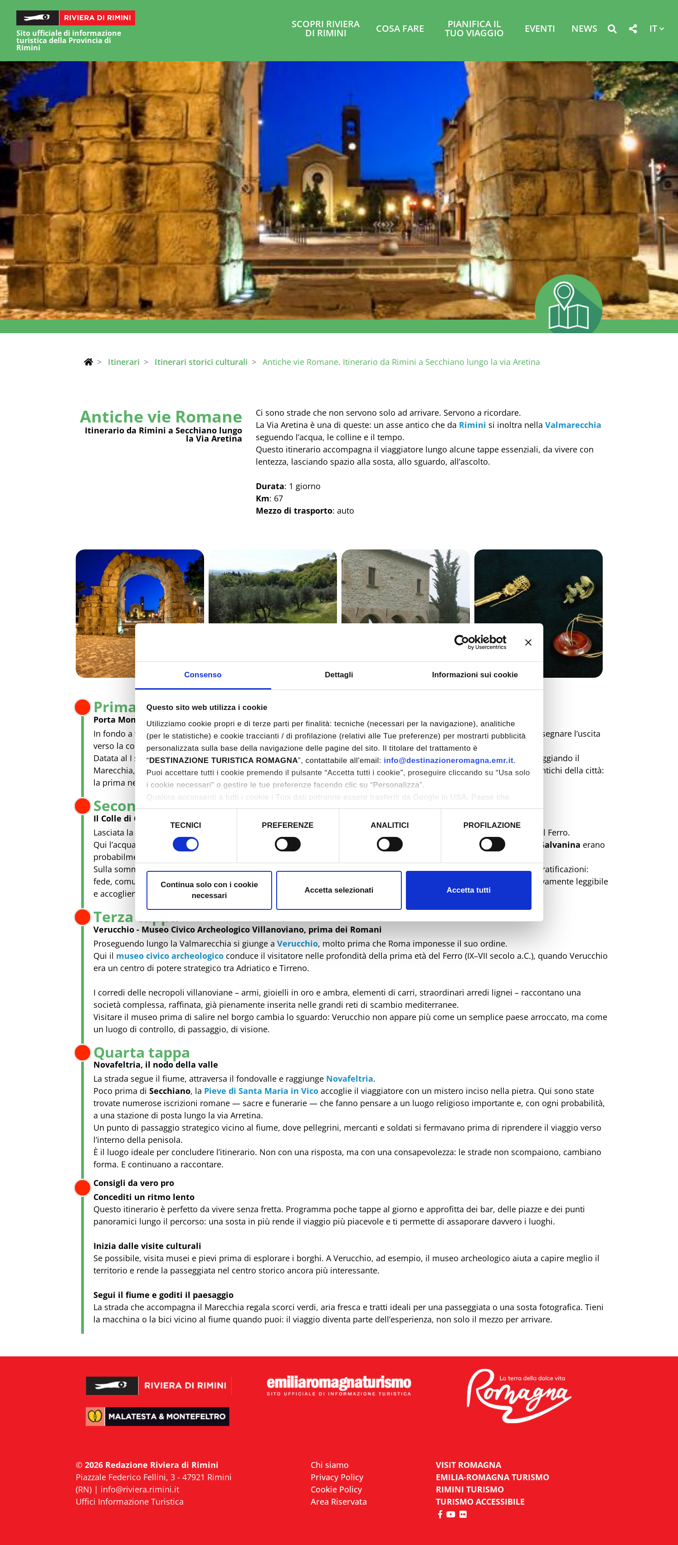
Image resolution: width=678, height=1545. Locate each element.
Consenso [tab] (202, 674)
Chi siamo (330, 1464)
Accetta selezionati (339, 890)
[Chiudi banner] (528, 642)
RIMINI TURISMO (470, 1489)
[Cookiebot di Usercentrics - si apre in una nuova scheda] (467, 642)
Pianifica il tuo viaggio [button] (474, 29)
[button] (612, 30)
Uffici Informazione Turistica (130, 1501)
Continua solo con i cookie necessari (209, 890)
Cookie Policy (336, 1489)
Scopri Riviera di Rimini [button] (326, 29)
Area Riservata (339, 1501)
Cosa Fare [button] (400, 29)
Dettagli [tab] (339, 674)
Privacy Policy (337, 1477)
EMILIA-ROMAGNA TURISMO (492, 1477)
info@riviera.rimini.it (140, 1489)
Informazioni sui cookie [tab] (475, 674)
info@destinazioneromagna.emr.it (448, 760)
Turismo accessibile (480, 1501)
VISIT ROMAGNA (468, 1464)
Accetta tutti (469, 890)
